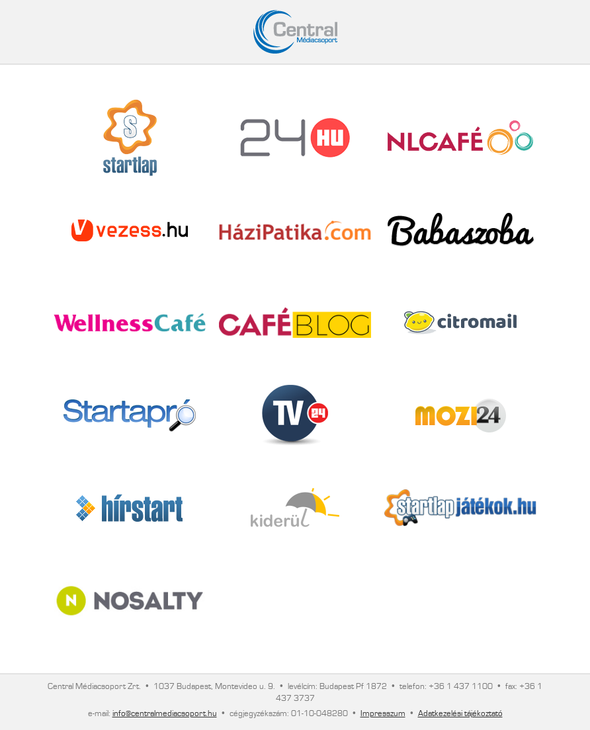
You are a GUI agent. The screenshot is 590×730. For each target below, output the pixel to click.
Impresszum (382, 714)
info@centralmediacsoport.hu (164, 714)
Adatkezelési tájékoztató (460, 714)
